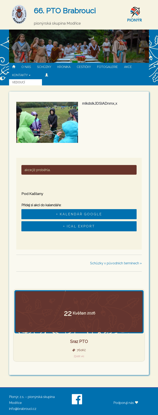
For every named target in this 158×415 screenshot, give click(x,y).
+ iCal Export (79, 226)
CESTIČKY (84, 67)
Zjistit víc (79, 356)
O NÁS (26, 67)
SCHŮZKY (44, 67)
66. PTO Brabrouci (65, 10)
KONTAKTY (21, 75)
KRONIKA (64, 67)
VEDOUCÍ (18, 82)
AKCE (128, 67)
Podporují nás (125, 403)
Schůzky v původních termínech (116, 263)
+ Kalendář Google (79, 214)
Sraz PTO (79, 341)
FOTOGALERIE (107, 67)
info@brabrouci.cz (22, 409)
